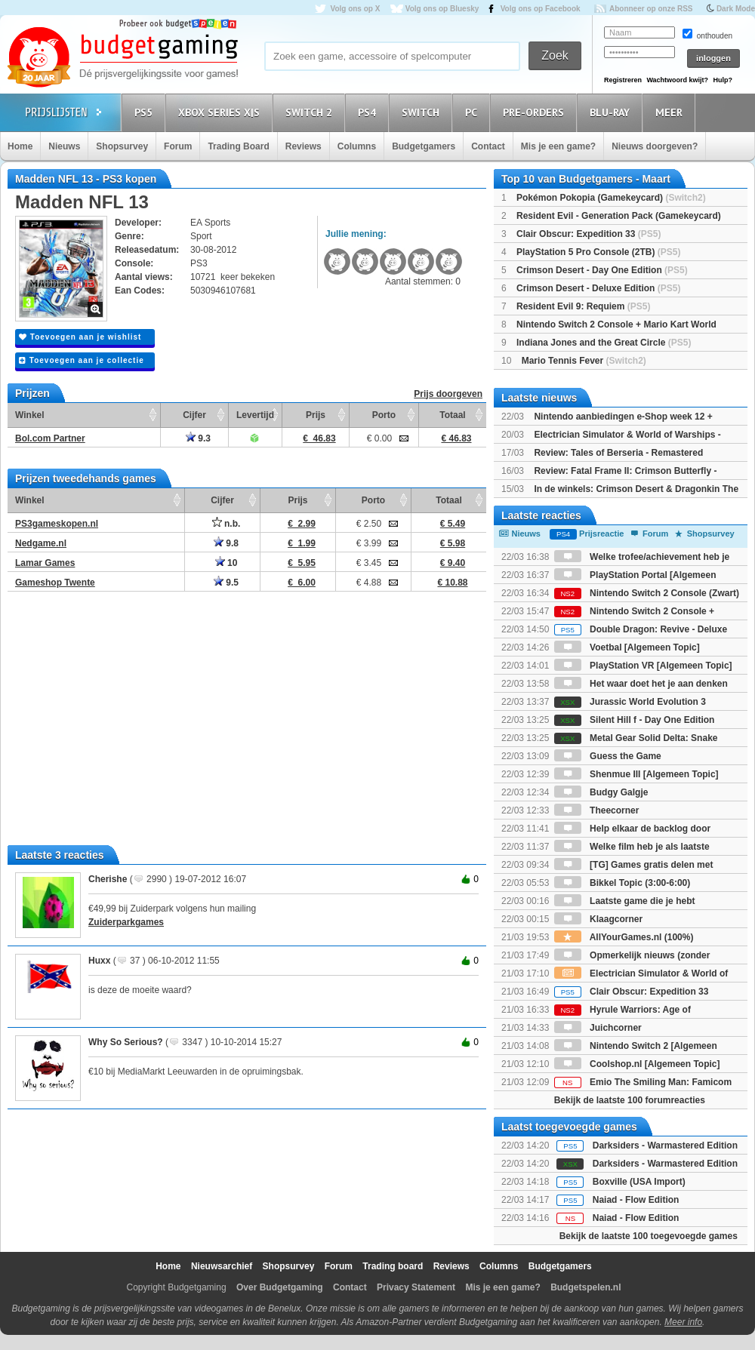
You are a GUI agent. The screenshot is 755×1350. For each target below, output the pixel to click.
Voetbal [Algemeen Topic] (627, 647)
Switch (423, 112)
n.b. (226, 523)
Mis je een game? (558, 146)
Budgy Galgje (601, 792)
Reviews (303, 146)
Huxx (99, 960)
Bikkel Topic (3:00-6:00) (622, 883)
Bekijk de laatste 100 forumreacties (629, 1100)
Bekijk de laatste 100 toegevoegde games (648, 1236)
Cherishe (107, 879)
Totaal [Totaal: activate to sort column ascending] (452, 415)
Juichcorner (598, 1027)
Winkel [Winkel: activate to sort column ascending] (30, 415)
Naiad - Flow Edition (636, 1200)
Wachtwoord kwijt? (677, 80)
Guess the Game (607, 756)
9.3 (198, 438)
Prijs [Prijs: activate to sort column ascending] (315, 415)
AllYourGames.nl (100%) (624, 937)
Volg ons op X (355, 9)
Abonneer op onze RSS (651, 9)
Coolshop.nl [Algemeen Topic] (637, 1064)
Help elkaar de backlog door (632, 828)
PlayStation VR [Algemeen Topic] (643, 665)
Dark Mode (735, 9)
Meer (671, 112)
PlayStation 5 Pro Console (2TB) (598, 252)
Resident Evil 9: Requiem (583, 306)
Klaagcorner (598, 919)
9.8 (226, 543)
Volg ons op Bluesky (442, 9)
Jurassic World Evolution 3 (630, 702)
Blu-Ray (612, 112)
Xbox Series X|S (221, 112)
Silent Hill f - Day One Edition (634, 720)
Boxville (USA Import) (639, 1181)
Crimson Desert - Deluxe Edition (598, 288)
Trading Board (238, 146)
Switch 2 (311, 112)
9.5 (226, 582)
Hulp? (722, 80)
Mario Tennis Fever (584, 360)
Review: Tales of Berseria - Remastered (618, 452)
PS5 (145, 112)
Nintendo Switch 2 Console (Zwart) (646, 593)
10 (226, 563)
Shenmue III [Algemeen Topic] (636, 774)
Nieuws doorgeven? (655, 146)
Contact (488, 146)
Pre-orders (536, 112)
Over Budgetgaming (279, 1287)
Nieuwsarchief (221, 1266)
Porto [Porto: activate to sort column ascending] (384, 415)
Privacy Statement (416, 1287)
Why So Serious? (125, 1042)
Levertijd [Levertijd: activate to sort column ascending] (255, 415)
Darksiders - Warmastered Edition (665, 1145)
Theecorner (596, 810)
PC (473, 112)
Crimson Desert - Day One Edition (602, 270)
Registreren (623, 80)
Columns (356, 146)
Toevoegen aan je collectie (81, 360)
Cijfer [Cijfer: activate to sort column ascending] (194, 415)
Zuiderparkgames (126, 922)
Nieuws (64, 146)
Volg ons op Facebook (541, 9)
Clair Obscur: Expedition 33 (588, 234)
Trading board (392, 1266)
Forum (178, 146)
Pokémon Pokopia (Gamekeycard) (611, 197)
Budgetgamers (423, 146)
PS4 (369, 112)
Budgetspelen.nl (585, 1287)
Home (20, 146)
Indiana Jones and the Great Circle (603, 342)
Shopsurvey (122, 146)
